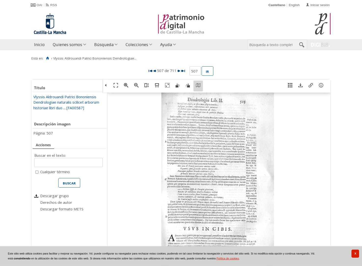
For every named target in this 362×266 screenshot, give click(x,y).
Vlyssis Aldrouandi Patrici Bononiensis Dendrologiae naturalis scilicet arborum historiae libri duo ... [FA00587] (66, 102)
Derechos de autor (56, 202)
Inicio (39, 44)
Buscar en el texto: (50, 155)
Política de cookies (228, 258)
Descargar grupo (54, 195)
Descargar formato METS (61, 208)
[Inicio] (47, 58)
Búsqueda (104, 44)
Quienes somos (67, 44)
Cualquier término (55, 171)
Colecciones (137, 44)
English (294, 5)
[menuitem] (40, 44)
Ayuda (166, 44)
